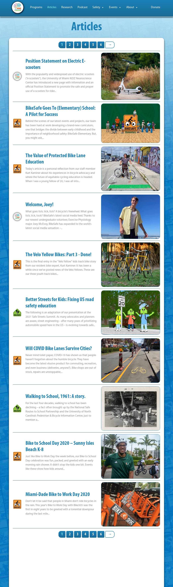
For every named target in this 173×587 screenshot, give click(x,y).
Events (115, 7)
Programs (36, 7)
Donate (155, 7)
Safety (98, 7)
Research (67, 7)
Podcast (82, 7)
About (132, 7)
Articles (51, 7)
